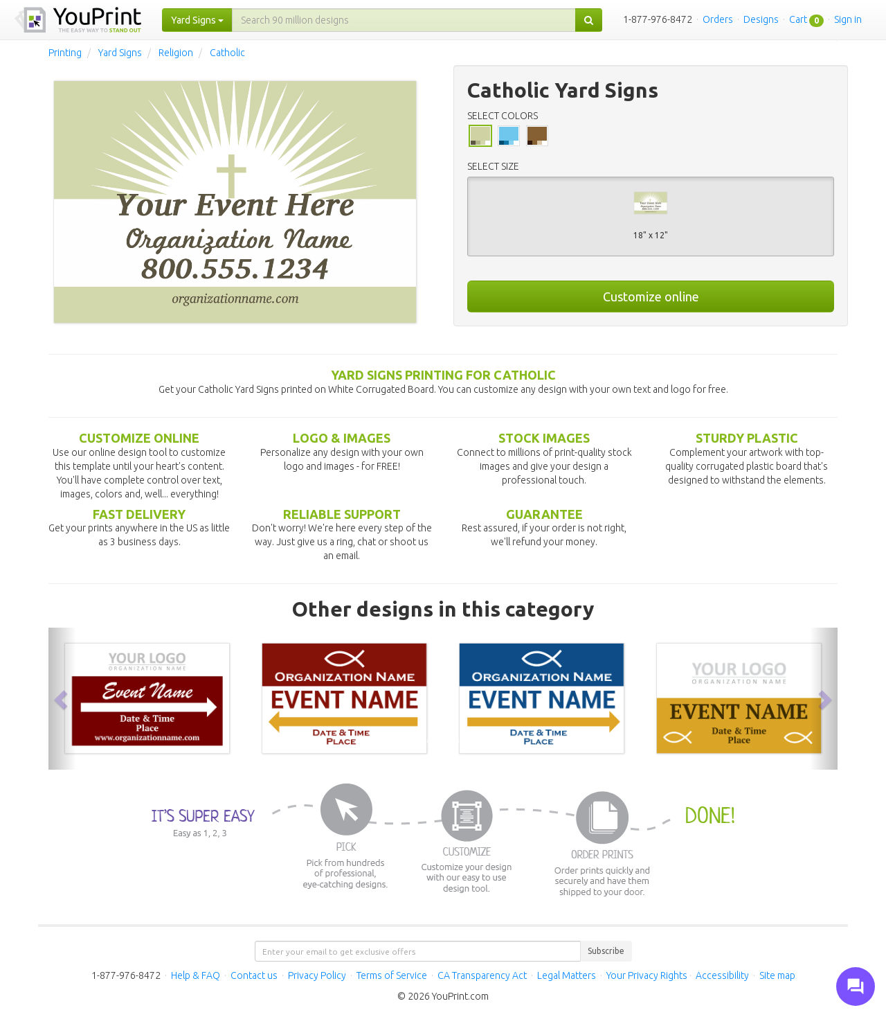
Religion (176, 52)
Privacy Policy (317, 975)
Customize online (651, 296)
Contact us (254, 975)
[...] (404, 20)
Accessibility (722, 975)
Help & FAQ (195, 975)
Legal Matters (566, 975)
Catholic (227, 52)
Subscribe (606, 950)
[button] (62, 699)
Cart (798, 19)
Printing (65, 52)
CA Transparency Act (482, 975)
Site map (777, 975)
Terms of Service (391, 975)
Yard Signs (120, 52)
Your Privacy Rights (646, 975)
